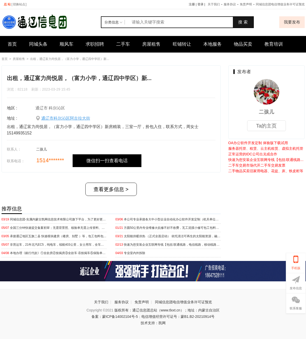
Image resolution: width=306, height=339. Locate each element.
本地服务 (212, 44)
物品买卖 (243, 44)
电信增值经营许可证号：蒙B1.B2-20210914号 (178, 317)
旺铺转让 (182, 44)
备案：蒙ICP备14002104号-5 (114, 317)
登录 (200, 4)
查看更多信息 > (111, 189)
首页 (12, 44)
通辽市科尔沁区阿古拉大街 (65, 118)
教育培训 (273, 44)
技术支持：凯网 (153, 323)
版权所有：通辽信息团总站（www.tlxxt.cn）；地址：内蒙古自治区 (167, 310)
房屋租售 (151, 44)
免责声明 (246, 4)
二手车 (123, 44)
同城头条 (38, 44)
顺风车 (66, 44)
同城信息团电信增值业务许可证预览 (183, 302)
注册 (192, 4)
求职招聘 (95, 44)
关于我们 (214, 4)
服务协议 (230, 4)
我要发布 (292, 22)
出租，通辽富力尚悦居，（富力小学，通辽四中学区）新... (69, 59)
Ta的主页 (266, 126)
